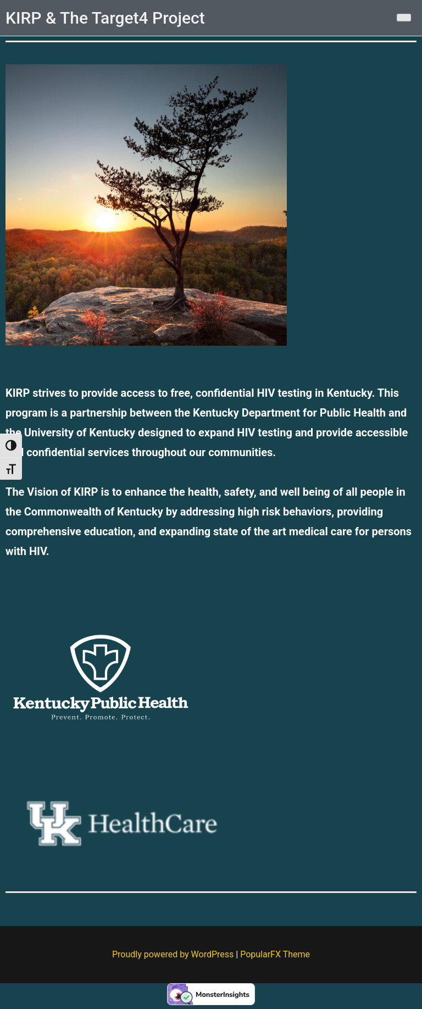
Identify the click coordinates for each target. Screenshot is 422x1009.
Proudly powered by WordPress (174, 954)
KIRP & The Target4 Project (105, 17)
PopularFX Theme (275, 954)
